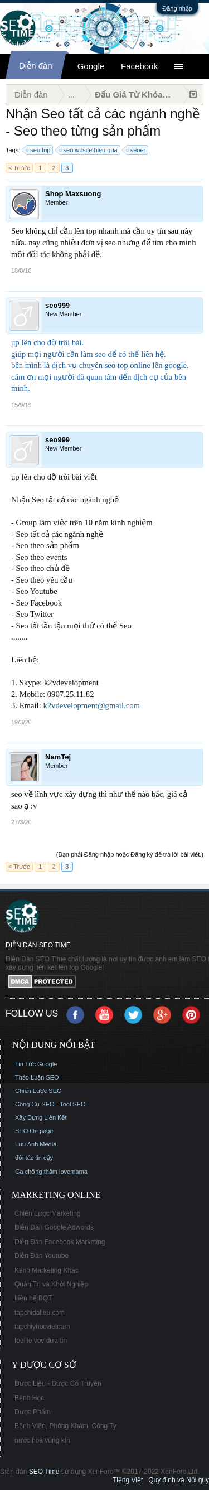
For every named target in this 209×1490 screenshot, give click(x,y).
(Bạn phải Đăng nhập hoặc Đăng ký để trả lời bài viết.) (129, 854)
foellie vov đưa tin (40, 1340)
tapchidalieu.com (39, 1313)
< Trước (19, 168)
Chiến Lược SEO (38, 1090)
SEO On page (34, 1131)
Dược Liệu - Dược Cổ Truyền (57, 1383)
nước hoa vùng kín (42, 1440)
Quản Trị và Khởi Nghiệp (51, 1284)
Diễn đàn (35, 65)
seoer (136, 150)
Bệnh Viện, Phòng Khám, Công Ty (65, 1426)
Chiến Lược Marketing (47, 1213)
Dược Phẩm (32, 1412)
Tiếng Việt (128, 1480)
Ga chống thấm (36, 1171)
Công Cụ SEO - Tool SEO (50, 1104)
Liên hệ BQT (33, 1298)
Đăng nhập (177, 8)
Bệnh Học (29, 1398)
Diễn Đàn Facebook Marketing (59, 1242)
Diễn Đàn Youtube (41, 1256)
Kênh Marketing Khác (46, 1270)
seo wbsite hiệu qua (89, 150)
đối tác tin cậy (34, 1157)
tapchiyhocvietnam (42, 1327)
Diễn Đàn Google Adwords (54, 1227)
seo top (38, 150)
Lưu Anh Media (35, 1144)
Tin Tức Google (36, 1064)
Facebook (139, 66)
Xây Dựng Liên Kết (41, 1117)
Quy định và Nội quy (178, 1480)
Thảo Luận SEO (37, 1077)
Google (90, 66)
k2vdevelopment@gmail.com (91, 705)
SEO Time (44, 1472)
